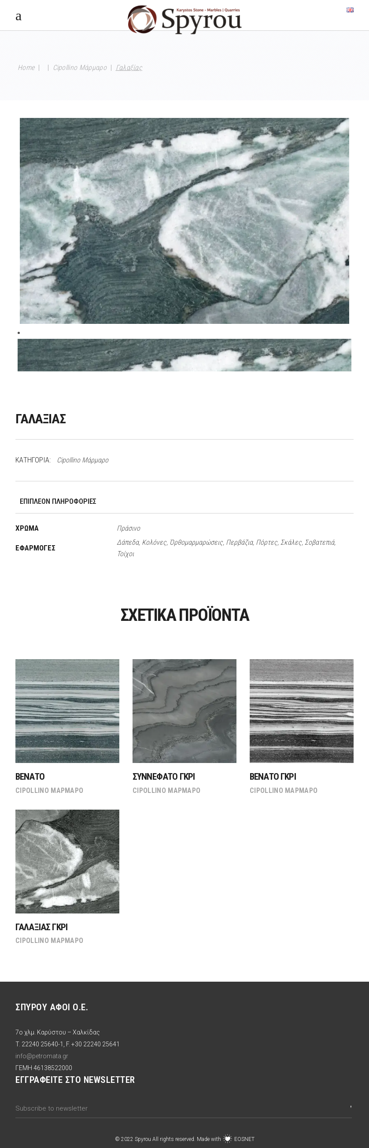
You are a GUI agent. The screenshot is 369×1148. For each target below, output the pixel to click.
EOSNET (244, 1139)
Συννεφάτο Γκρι (164, 776)
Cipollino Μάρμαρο (80, 67)
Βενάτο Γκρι (273, 776)
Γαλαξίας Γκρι (41, 927)
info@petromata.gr (41, 1056)
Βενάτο (29, 776)
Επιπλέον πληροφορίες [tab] (58, 501)
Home (26, 67)
